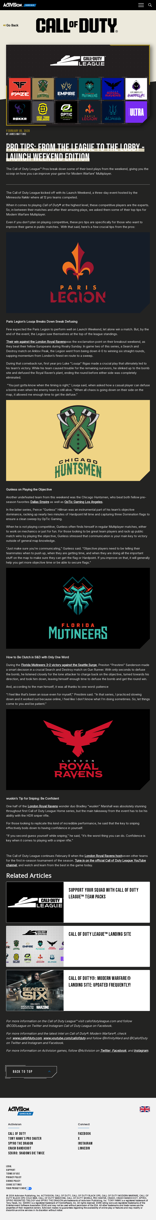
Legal (9, 1166)
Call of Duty (17, 1134)
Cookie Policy (13, 1181)
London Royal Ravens (43, 806)
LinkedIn (84, 1148)
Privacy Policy (14, 1177)
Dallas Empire (39, 502)
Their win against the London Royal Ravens (36, 342)
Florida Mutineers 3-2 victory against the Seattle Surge (59, 665)
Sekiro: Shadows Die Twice (26, 1153)
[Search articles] (150, 5)
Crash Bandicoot (19, 1148)
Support (10, 1170)
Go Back (10, 25)
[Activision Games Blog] (20, 5)
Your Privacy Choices (17, 1188)
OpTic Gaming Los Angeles (83, 502)
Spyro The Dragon (20, 1143)
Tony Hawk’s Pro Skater (24, 1138)
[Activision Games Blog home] (21, 1111)
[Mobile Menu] (141, 5)
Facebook (84, 1134)
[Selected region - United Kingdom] (145, 1109)
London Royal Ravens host (103, 856)
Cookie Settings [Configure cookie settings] (14, 1184)
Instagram (85, 1143)
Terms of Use (13, 1173)
